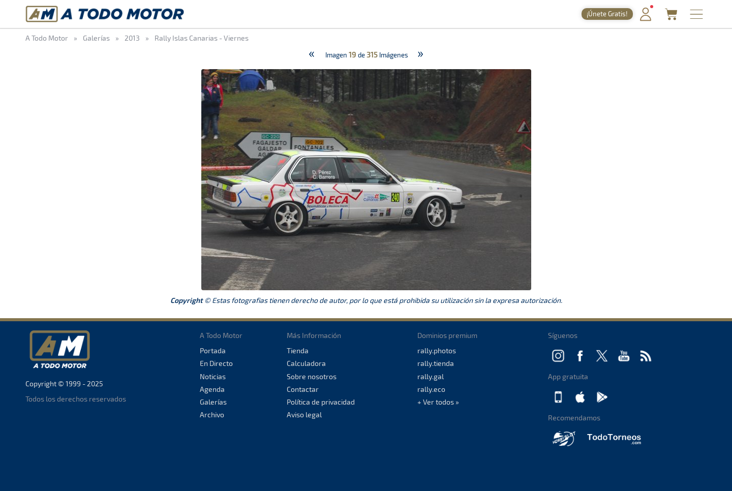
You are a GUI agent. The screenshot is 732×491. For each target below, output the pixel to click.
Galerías (213, 401)
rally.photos (436, 350)
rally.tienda (435, 363)
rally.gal (430, 376)
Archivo (212, 414)
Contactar (303, 389)
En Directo (216, 363)
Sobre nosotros (312, 376)
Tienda (298, 350)
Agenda (212, 389)
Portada (213, 350)
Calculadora (306, 363)
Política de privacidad (321, 401)
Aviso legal (304, 414)
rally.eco (431, 389)
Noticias (213, 376)
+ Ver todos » (438, 401)
